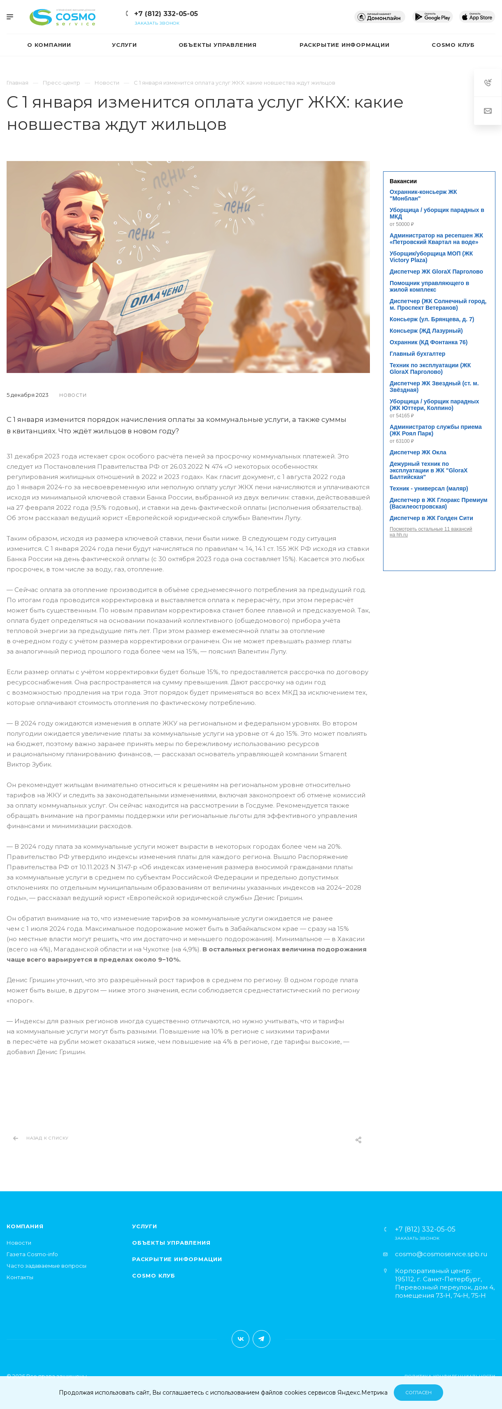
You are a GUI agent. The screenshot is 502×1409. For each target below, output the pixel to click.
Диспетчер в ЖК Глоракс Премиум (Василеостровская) (439, 503)
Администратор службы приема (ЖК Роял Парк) (436, 430)
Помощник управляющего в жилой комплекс (429, 286)
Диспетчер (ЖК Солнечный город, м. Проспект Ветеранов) (438, 304)
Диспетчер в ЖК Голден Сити (431, 518)
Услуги (144, 1226)
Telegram (261, 1339)
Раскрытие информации (177, 1259)
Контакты (20, 1277)
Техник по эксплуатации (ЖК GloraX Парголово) (430, 368)
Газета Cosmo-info (32, 1254)
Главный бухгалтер (417, 353)
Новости (19, 1242)
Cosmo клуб (153, 1275)
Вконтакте (240, 1339)
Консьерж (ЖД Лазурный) (426, 330)
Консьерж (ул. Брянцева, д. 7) (432, 319)
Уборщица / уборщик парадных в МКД (437, 213)
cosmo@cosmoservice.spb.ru (441, 1254)
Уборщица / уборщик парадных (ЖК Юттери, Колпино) (434, 404)
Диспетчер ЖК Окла (418, 452)
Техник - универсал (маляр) (429, 488)
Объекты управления (171, 1242)
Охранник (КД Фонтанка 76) (428, 342)
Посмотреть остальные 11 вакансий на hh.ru (431, 532)
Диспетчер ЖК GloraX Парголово (436, 271)
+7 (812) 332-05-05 (166, 14)
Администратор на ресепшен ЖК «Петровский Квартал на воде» (436, 238)
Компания (25, 1226)
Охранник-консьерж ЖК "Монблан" (423, 195)
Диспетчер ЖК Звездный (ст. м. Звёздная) (434, 386)
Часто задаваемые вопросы (46, 1265)
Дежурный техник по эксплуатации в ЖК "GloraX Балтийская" (428, 470)
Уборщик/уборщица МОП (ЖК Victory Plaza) (431, 256)
